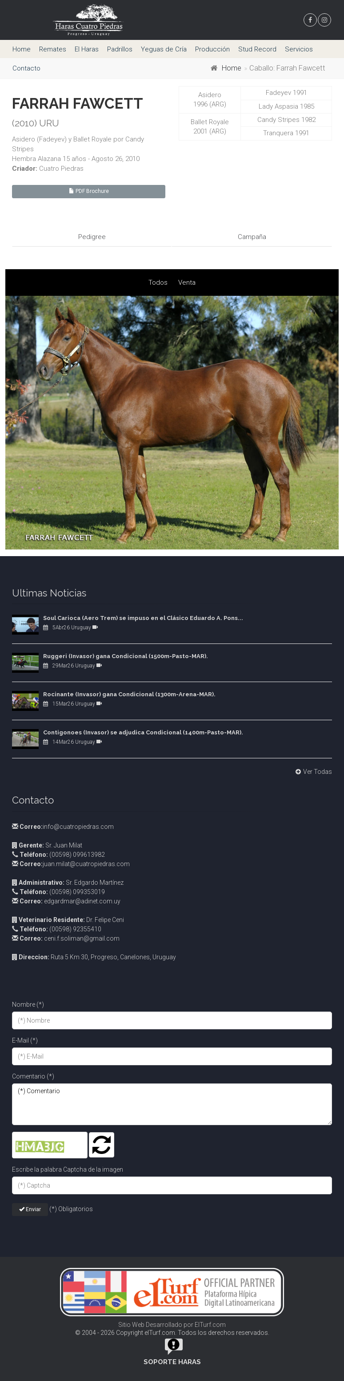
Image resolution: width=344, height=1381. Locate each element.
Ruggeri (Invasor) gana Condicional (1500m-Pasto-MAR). (125, 656)
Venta (187, 282)
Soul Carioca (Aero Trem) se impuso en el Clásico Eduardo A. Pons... (143, 618)
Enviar (30, 1209)
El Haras (87, 49)
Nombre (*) (28, 1004)
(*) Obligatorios (71, 1208)
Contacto (26, 68)
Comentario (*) (33, 1075)
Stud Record (257, 49)
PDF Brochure (89, 191)
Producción (212, 49)
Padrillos (119, 49)
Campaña (252, 237)
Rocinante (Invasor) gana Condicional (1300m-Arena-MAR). (129, 694)
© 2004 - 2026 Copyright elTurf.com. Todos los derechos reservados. (172, 1332)
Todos (158, 282)
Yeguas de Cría (164, 49)
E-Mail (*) (25, 1040)
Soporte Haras (172, 1361)
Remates (52, 49)
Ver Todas (312, 771)
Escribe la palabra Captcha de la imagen (67, 1169)
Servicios (299, 49)
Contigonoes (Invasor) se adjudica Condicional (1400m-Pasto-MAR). (143, 732)
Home (21, 49)
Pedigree (92, 237)
